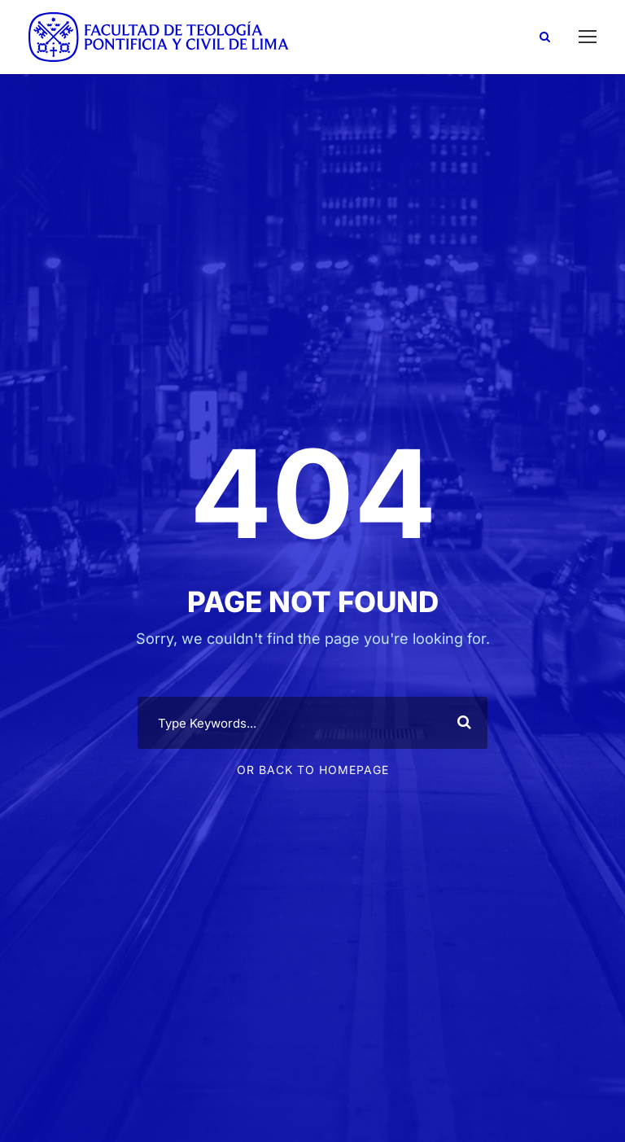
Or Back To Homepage (313, 770)
